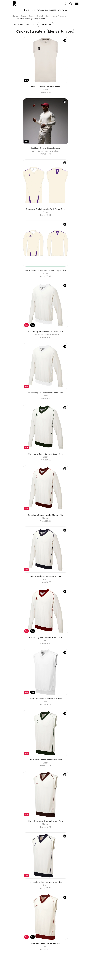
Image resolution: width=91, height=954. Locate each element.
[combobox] (27, 25)
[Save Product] (64, 40)
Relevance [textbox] (25, 24)
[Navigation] (77, 3)
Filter (46, 24)
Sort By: (16, 24)
